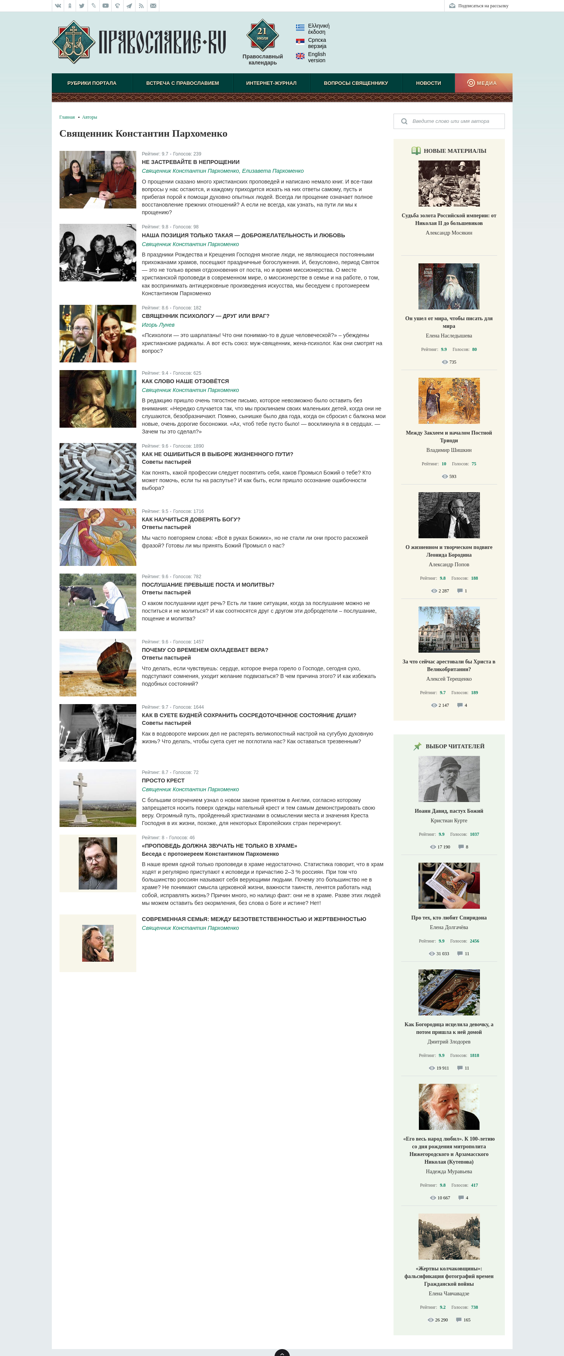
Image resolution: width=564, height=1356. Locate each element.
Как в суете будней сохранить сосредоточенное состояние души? (249, 715)
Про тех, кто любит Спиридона (449, 918)
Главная (67, 117)
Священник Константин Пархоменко (190, 244)
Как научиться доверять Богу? (191, 519)
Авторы (89, 117)
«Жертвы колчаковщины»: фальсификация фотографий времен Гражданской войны (448, 1276)
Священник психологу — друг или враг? (206, 316)
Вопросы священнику (356, 83)
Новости (428, 83)
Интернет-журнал (271, 83)
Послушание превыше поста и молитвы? (208, 585)
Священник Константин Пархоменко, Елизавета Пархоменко (223, 171)
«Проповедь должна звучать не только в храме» (220, 846)
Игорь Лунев (158, 325)
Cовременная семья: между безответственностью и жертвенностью (254, 919)
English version (311, 57)
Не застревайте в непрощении (191, 162)
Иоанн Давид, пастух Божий (449, 811)
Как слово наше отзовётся (185, 381)
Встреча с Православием (182, 83)
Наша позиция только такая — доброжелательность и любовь (243, 235)
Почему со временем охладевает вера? (205, 650)
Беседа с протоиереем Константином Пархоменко (210, 854)
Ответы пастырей (166, 527)
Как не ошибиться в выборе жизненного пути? (217, 454)
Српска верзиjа (311, 43)
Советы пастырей (167, 462)
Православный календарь (263, 46)
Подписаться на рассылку (483, 5)
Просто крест (163, 780)
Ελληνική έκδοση (313, 29)
